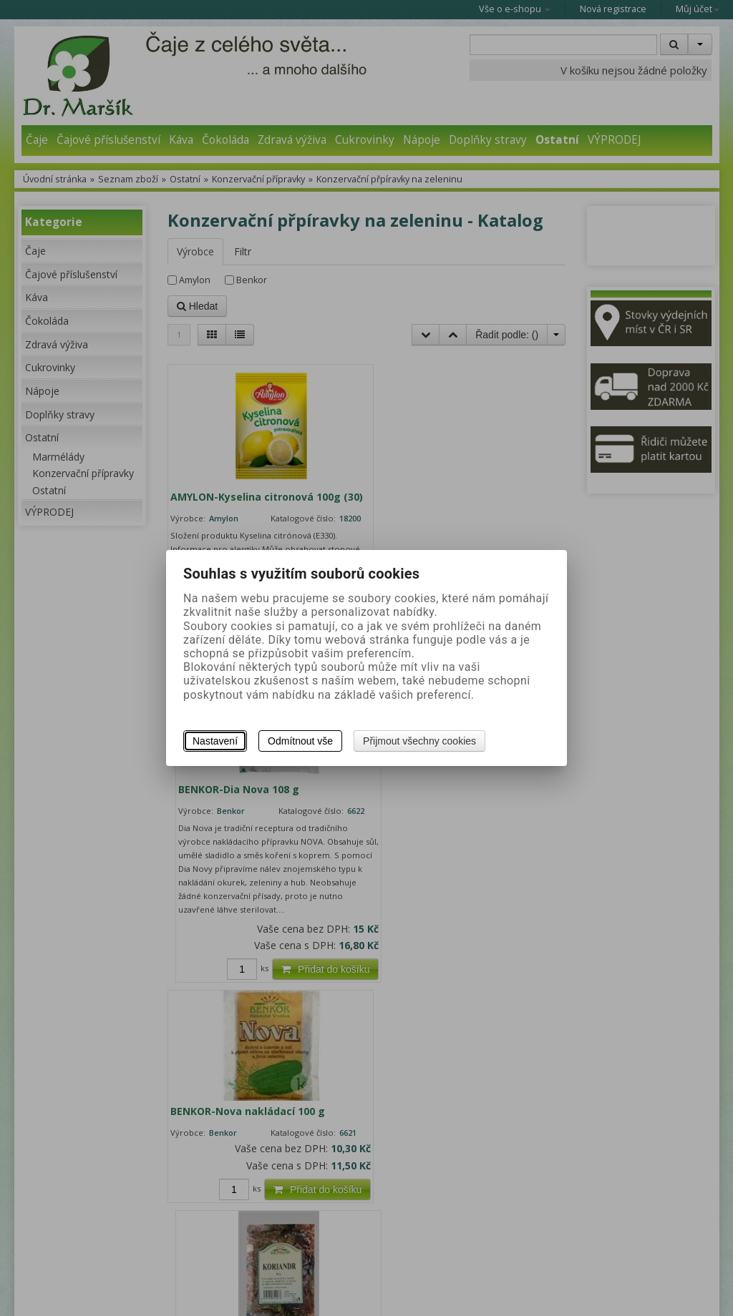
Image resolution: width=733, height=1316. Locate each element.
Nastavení (215, 741)
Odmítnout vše (300, 741)
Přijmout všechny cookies (419, 741)
